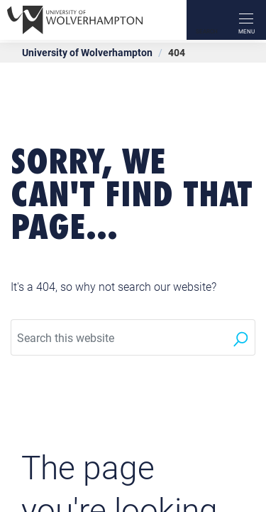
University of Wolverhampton (87, 52)
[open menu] (246, 20)
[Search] (206, 20)
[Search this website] (118, 337)
